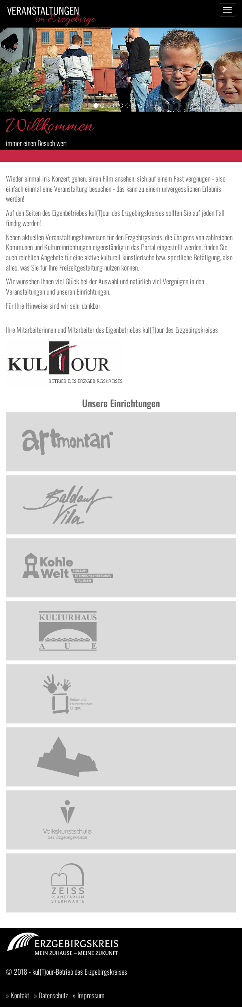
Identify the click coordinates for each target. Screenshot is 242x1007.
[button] (18, 69)
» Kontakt (17, 995)
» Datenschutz (51, 995)
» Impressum (89, 995)
